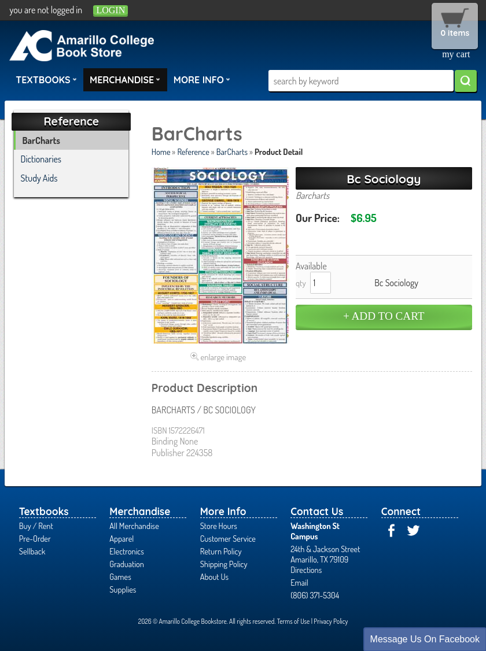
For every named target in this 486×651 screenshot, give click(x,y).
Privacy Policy (331, 621)
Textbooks (46, 79)
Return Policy (221, 551)
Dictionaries (41, 159)
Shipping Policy (224, 563)
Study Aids (39, 178)
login (110, 10)
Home (161, 151)
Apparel (121, 538)
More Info (202, 79)
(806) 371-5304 (314, 595)
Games (120, 576)
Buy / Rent (36, 525)
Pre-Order (35, 538)
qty (301, 283)
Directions (306, 569)
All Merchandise (134, 525)
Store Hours (218, 525)
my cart (456, 54)
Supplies (122, 589)
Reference (193, 151)
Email (299, 582)
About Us (214, 576)
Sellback (32, 551)
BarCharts (232, 151)
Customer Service (228, 538)
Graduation (126, 563)
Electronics (126, 551)
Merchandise (125, 79)
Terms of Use (293, 621)
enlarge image (223, 357)
